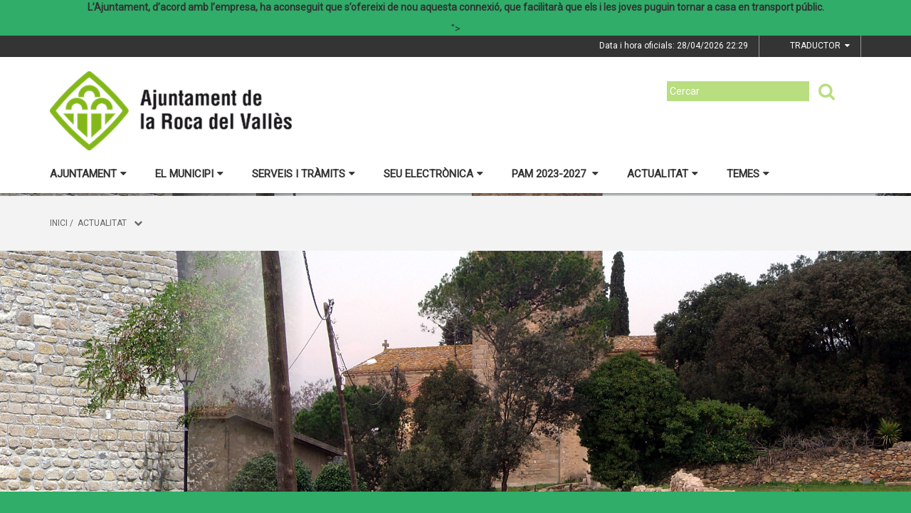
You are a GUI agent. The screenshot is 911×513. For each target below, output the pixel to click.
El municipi (189, 173)
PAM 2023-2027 (555, 173)
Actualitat (662, 173)
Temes (748, 173)
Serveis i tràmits (303, 173)
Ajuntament (88, 173)
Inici (59, 223)
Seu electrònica (433, 173)
